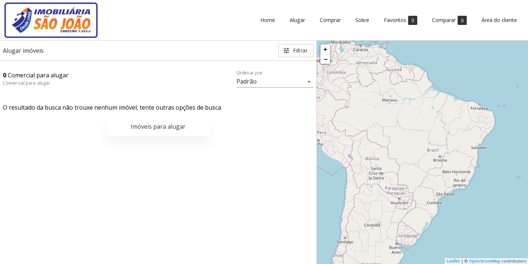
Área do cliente (499, 20)
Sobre (362, 20)
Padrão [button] (246, 81)
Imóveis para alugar (158, 126)
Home (267, 20)
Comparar (449, 20)
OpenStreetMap (484, 261)
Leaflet (453, 261)
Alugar (297, 20)
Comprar (330, 20)
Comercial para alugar (26, 83)
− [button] (325, 59)
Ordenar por (249, 73)
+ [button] (325, 49)
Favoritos (400, 20)
